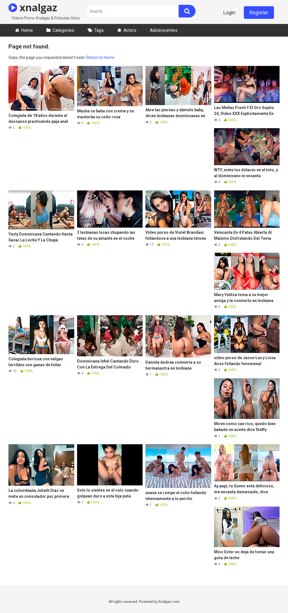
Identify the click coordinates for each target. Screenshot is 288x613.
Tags (99, 30)
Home (27, 30)
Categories (63, 30)
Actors (129, 30)
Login (229, 12)
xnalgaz (32, 7)
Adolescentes (163, 30)
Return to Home (100, 57)
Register (258, 12)
